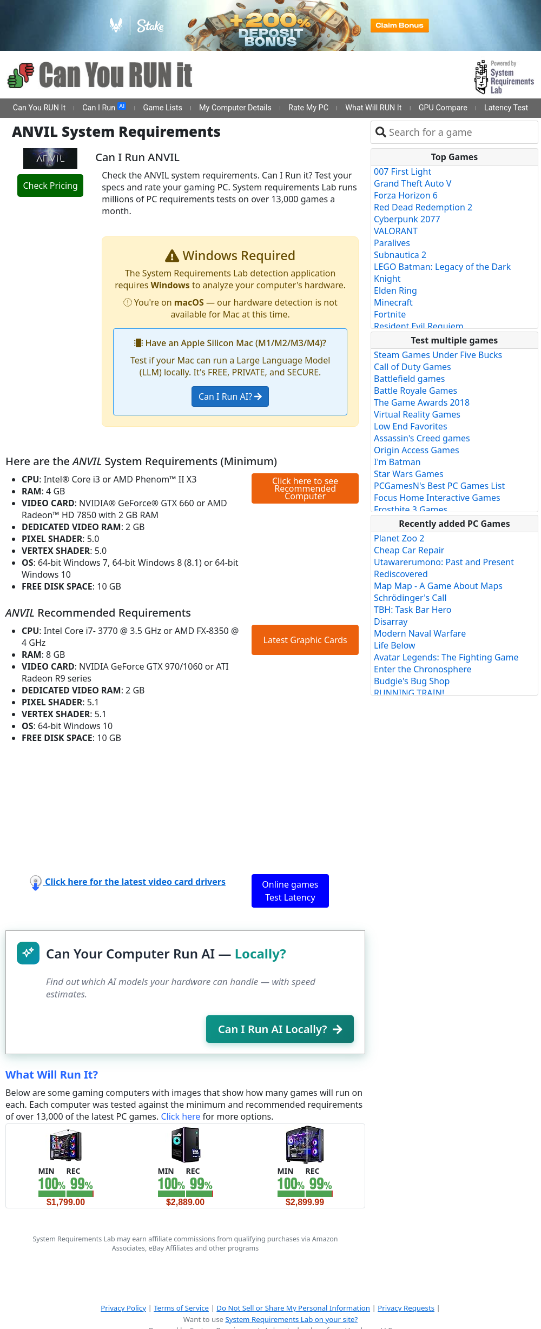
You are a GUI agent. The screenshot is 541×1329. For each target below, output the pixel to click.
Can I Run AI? (230, 396)
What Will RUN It (373, 108)
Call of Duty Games (412, 367)
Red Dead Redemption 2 (423, 207)
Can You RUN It (39, 108)
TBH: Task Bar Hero (413, 610)
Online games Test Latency (290, 890)
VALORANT (396, 231)
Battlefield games (409, 379)
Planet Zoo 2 (399, 538)
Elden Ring (395, 290)
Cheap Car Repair (409, 550)
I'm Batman (397, 462)
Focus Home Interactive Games (437, 498)
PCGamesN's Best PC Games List (439, 486)
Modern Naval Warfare (420, 633)
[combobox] (461, 132)
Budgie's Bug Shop (412, 681)
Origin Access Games (416, 450)
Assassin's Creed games (422, 438)
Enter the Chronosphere (422, 669)
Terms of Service (181, 1308)
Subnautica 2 (400, 255)
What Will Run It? (51, 1074)
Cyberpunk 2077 (407, 219)
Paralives (392, 243)
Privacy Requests (406, 1308)
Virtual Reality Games (417, 414)
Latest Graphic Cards (305, 640)
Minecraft (393, 302)
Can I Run (104, 107)
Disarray (390, 621)
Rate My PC (308, 108)
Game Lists (162, 108)
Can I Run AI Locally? (280, 1029)
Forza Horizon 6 (406, 195)
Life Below (394, 645)
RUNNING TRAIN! (409, 693)
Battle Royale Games (415, 390)
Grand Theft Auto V (412, 183)
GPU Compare (443, 108)
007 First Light (402, 171)
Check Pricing (50, 185)
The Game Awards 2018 (422, 402)
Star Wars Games (409, 474)
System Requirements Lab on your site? (291, 1319)
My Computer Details (235, 108)
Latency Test (506, 108)
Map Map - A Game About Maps (438, 586)
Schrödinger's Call (410, 598)
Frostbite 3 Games (410, 509)
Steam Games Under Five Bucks (438, 355)
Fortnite (390, 314)
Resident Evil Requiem (419, 326)
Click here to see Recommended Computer (305, 488)
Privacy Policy (123, 1308)
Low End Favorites (410, 426)
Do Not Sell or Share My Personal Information (293, 1308)
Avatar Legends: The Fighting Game (446, 657)
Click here (180, 1116)
